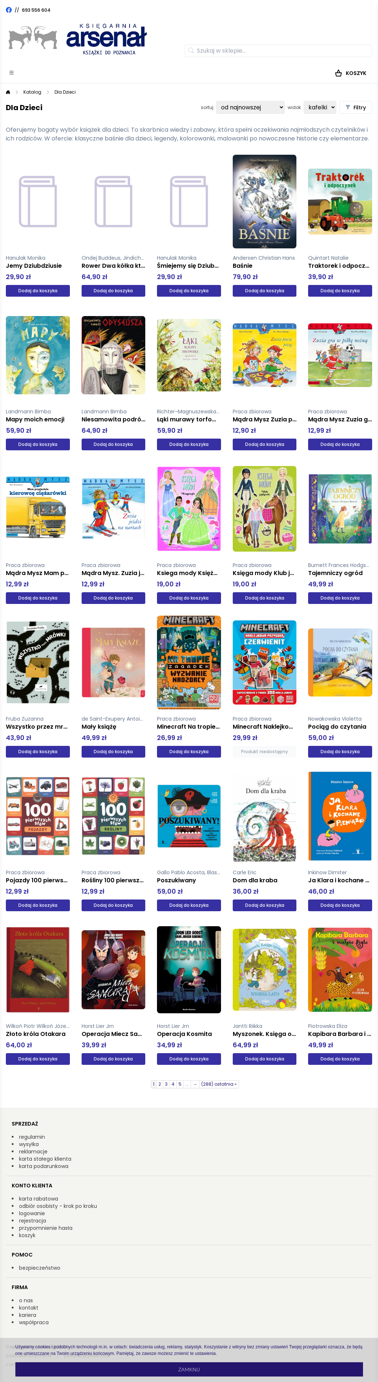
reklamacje (33, 1151)
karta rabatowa (38, 1198)
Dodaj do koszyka (37, 291)
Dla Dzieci (65, 92)
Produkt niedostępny (264, 751)
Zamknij (189, 1369)
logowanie (32, 1213)
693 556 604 (36, 10)
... (187, 1084)
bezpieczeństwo (39, 1268)
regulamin (32, 1137)
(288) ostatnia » (219, 1084)
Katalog (32, 92)
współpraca (34, 1322)
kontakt (28, 1307)
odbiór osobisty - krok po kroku (58, 1206)
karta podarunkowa (43, 1166)
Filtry (355, 107)
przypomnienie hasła (45, 1228)
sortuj (207, 107)
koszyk (27, 1235)
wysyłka (29, 1144)
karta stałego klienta (45, 1159)
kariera (27, 1315)
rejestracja (32, 1220)
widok (294, 107)
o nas (26, 1300)
